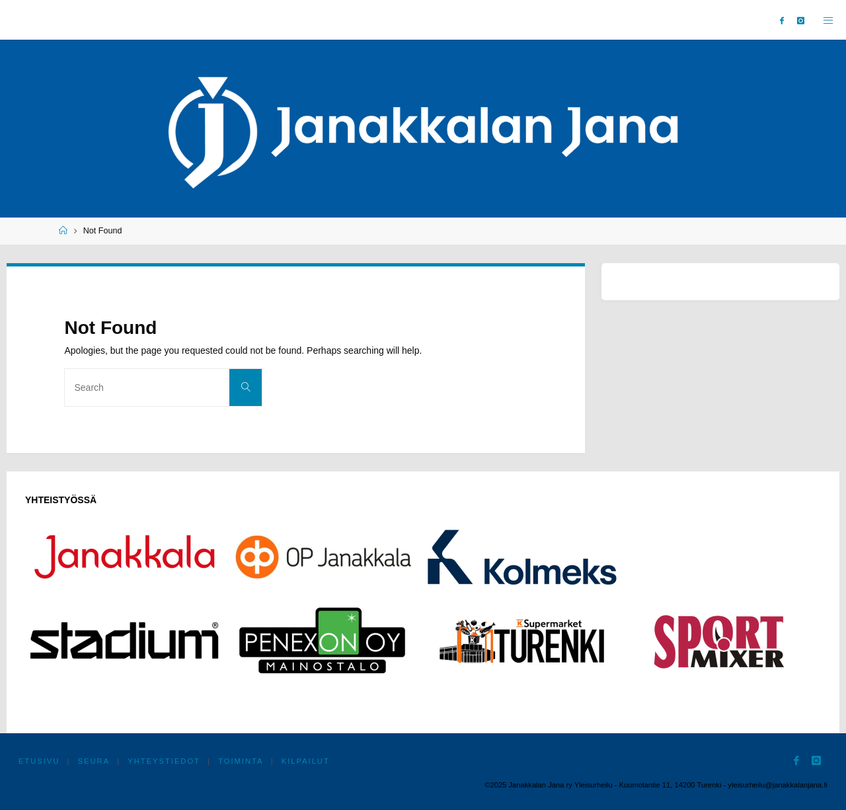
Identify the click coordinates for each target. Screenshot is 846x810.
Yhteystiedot (164, 761)
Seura (94, 761)
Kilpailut (306, 761)
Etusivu (39, 761)
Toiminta (241, 761)
